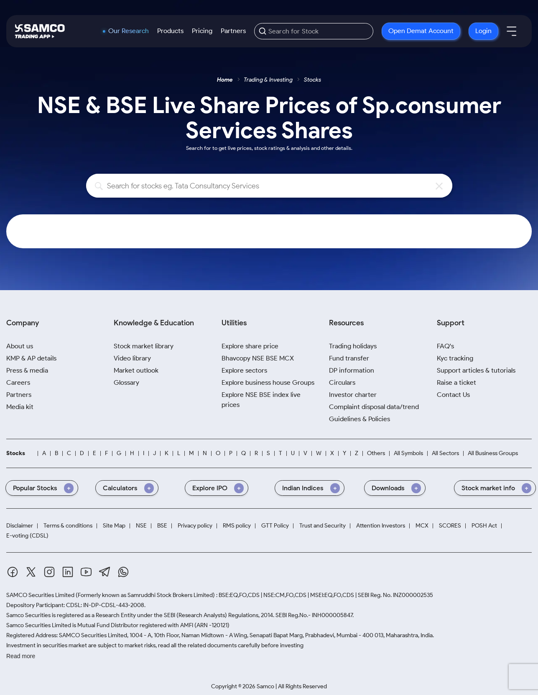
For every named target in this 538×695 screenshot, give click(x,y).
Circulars (342, 382)
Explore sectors (244, 370)
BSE (162, 525)
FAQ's (445, 346)
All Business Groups (493, 453)
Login (483, 31)
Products (170, 31)
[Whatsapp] (123, 572)
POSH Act (484, 525)
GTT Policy (275, 525)
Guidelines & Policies (359, 419)
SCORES (450, 525)
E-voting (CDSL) (27, 535)
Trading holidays (353, 346)
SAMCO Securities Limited (40, 595)
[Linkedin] (67, 572)
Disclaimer (19, 525)
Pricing (202, 31)
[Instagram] (49, 572)
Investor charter (353, 395)
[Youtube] (86, 572)
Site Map (114, 525)
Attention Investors (380, 525)
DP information (351, 370)
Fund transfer (349, 358)
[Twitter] (31, 572)
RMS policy (237, 525)
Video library (132, 358)
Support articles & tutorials (476, 370)
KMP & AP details (31, 358)
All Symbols (408, 453)
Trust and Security (322, 525)
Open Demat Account (421, 31)
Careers (18, 382)
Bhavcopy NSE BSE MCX (258, 358)
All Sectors (445, 453)
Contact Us (453, 395)
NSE (141, 525)
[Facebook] (12, 572)
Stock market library (143, 346)
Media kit (19, 407)
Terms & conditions (67, 525)
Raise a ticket (456, 382)
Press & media (27, 370)
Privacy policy (195, 525)
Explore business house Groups (268, 382)
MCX (422, 525)
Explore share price (250, 346)
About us (19, 346)
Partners (233, 31)
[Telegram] (104, 571)
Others (376, 453)
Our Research (128, 31)
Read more (20, 656)
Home (225, 79)
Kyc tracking (455, 358)
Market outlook (136, 370)
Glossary (126, 382)
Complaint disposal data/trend (374, 407)
